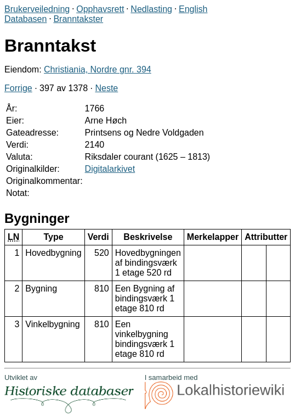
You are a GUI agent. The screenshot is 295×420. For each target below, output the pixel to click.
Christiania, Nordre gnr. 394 (97, 69)
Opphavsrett (100, 9)
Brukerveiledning (37, 9)
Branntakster (78, 19)
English (193, 9)
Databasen (25, 19)
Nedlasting (151, 9)
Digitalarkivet (110, 168)
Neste (106, 88)
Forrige (18, 88)
